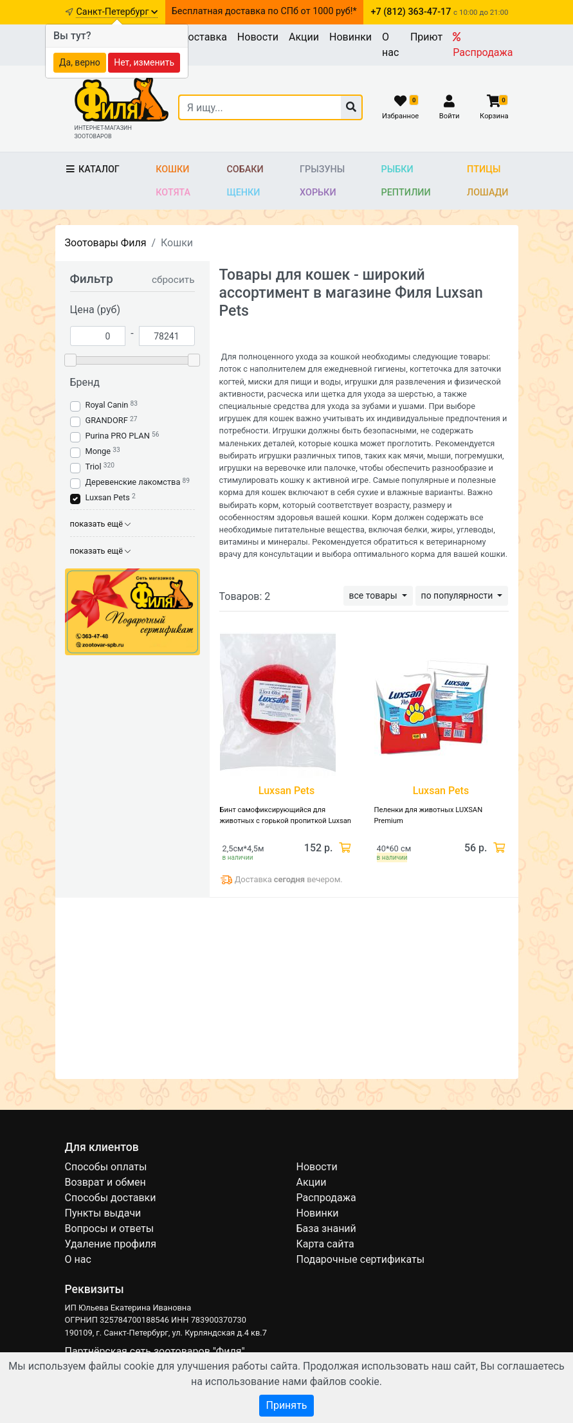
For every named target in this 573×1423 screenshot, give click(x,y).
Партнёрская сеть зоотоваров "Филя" (155, 1351)
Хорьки (318, 192)
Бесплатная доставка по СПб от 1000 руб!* (264, 11)
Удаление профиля (111, 1244)
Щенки (243, 192)
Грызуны (322, 169)
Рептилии (406, 192)
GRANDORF (107, 420)
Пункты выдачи (103, 1213)
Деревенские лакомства (133, 482)
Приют (426, 37)
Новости (257, 37)
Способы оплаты (106, 1167)
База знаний (326, 1228)
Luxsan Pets (108, 497)
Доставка (204, 37)
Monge (98, 451)
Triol (94, 466)
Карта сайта (325, 1244)
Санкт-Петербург (117, 11)
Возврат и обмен (105, 1182)
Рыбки (397, 169)
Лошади (488, 192)
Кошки (172, 169)
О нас (390, 45)
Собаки (244, 169)
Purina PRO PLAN (119, 435)
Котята (173, 192)
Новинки (350, 37)
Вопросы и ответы (109, 1228)
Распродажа (483, 45)
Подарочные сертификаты (360, 1259)
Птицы (483, 169)
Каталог (92, 169)
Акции (304, 37)
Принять (286, 1405)
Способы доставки (110, 1198)
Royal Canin (107, 405)
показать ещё (100, 524)
